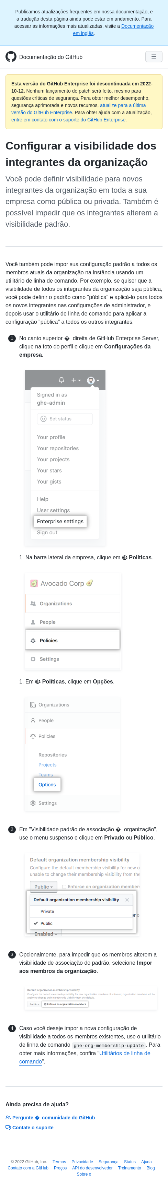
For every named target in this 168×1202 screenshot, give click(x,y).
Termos (59, 1161)
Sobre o (84, 1174)
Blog (151, 1168)
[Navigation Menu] (154, 56)
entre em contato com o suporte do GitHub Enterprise (68, 119)
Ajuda (146, 1161)
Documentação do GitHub (50, 57)
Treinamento (129, 1168)
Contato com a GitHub (28, 1168)
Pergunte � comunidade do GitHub (50, 1117)
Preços (60, 1168)
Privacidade (82, 1161)
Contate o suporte (29, 1127)
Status (130, 1161)
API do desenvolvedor (92, 1168)
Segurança (109, 1161)
